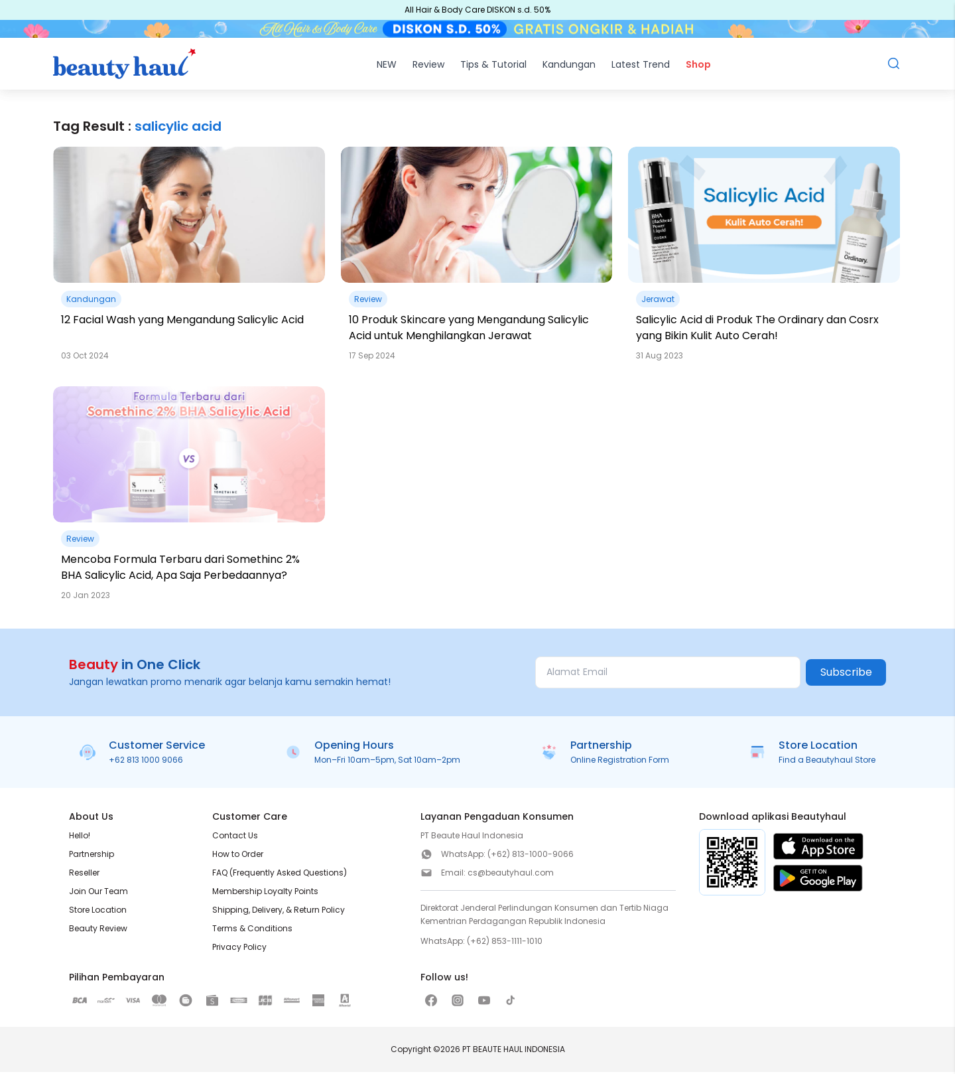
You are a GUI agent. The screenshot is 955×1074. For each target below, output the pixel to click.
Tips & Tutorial (493, 66)
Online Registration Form (619, 761)
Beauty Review (98, 930)
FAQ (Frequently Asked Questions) (279, 874)
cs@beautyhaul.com (511, 874)
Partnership (91, 856)
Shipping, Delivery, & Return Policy (278, 911)
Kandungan (569, 66)
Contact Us (235, 837)
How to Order (237, 856)
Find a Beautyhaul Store (827, 761)
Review (428, 66)
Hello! (79, 837)
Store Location (98, 911)
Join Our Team (98, 893)
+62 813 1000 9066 (146, 761)
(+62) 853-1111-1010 (504, 943)
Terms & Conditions (252, 930)
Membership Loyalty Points (265, 893)
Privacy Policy (239, 949)
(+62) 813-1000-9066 (530, 856)
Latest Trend (640, 66)
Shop (698, 66)
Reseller (84, 874)
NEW (387, 66)
